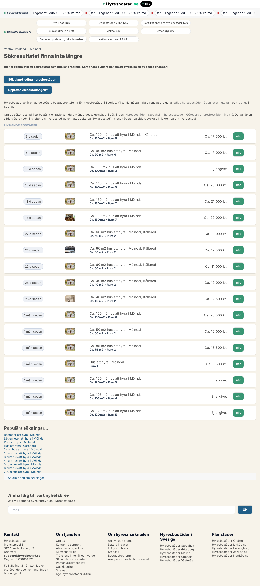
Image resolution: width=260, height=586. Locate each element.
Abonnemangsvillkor (70, 548)
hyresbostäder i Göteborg (181, 114)
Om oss (61, 540)
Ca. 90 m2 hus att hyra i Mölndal (115, 151)
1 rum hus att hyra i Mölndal (23, 449)
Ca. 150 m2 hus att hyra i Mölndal (116, 313)
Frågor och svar (119, 548)
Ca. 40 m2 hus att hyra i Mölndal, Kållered (123, 281)
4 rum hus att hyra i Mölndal (23, 460)
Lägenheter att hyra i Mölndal (24, 438)
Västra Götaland (15, 49)
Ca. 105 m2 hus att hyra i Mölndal (116, 395)
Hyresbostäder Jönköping (230, 551)
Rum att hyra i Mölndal (19, 442)
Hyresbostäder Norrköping (230, 555)
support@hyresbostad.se (22, 555)
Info (238, 136)
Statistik (113, 551)
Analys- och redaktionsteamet (128, 559)
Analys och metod (120, 540)
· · (55, 13)
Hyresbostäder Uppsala (176, 556)
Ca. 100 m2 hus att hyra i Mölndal (116, 167)
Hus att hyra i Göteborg (20, 445)
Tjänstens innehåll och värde (75, 555)
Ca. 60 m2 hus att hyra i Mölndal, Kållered (123, 232)
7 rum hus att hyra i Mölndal (23, 471)
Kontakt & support (68, 544)
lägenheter (210, 102)
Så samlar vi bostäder (71, 559)
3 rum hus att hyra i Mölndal (23, 457)
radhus (242, 102)
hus (222, 102)
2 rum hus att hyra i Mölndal (23, 453)
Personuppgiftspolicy (70, 562)
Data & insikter (118, 544)
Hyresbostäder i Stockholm (144, 114)
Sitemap (61, 570)
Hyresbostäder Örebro (227, 540)
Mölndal (35, 49)
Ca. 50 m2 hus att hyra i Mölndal (115, 330)
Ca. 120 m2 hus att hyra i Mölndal (116, 378)
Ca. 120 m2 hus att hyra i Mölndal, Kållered (124, 134)
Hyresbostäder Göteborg (177, 549)
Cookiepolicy (65, 566)
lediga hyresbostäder (187, 102)
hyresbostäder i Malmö (217, 114)
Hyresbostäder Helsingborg (231, 548)
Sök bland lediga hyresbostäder (32, 79)
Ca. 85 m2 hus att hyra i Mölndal (115, 346)
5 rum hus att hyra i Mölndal (23, 464)
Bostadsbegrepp (119, 555)
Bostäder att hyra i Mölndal (22, 434)
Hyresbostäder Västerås (176, 560)
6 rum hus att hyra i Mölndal (23, 468)
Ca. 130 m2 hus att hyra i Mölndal (116, 200)
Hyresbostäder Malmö (175, 553)
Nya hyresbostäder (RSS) (73, 574)
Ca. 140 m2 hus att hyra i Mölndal (116, 183)
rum (228, 102)
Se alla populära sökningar (26, 478)
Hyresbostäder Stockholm (178, 545)
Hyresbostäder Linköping (229, 544)
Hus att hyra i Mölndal (107, 362)
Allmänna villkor (66, 551)
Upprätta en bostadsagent (28, 90)
